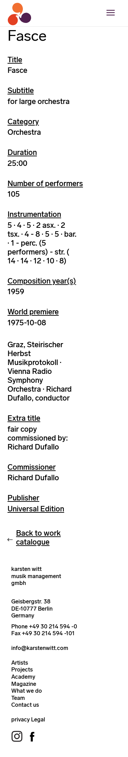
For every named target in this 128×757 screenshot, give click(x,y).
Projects (22, 669)
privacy (20, 719)
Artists (19, 662)
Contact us (25, 704)
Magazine (23, 683)
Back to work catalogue (38, 537)
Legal (38, 719)
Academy (23, 676)
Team (18, 697)
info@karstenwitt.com (39, 647)
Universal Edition (36, 508)
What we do (26, 690)
